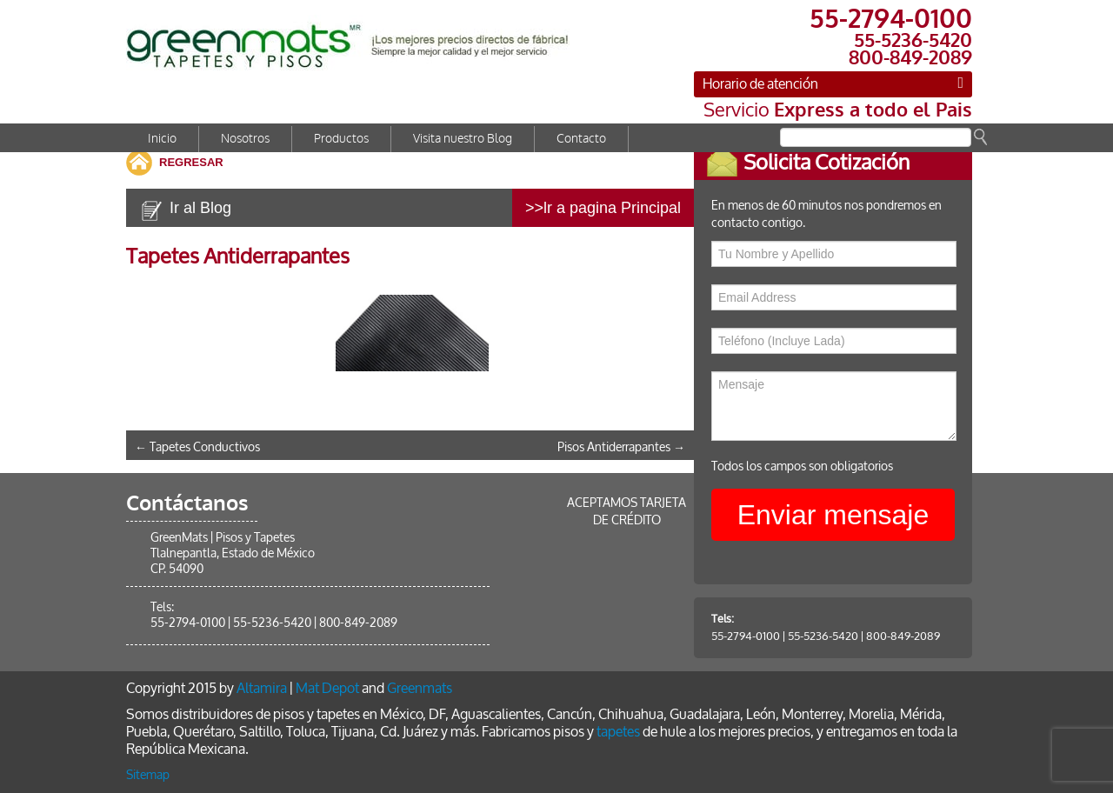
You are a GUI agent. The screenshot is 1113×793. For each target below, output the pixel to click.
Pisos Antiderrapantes (621, 447)
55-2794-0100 (757, 636)
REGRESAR (191, 162)
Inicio (162, 138)
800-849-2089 (915, 636)
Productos (341, 138)
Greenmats (419, 688)
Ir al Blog (200, 208)
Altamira (262, 688)
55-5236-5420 (835, 636)
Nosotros (245, 138)
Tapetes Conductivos (197, 447)
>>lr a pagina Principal (603, 208)
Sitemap (148, 775)
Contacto (581, 138)
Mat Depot (327, 688)
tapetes (618, 732)
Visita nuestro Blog (462, 138)
